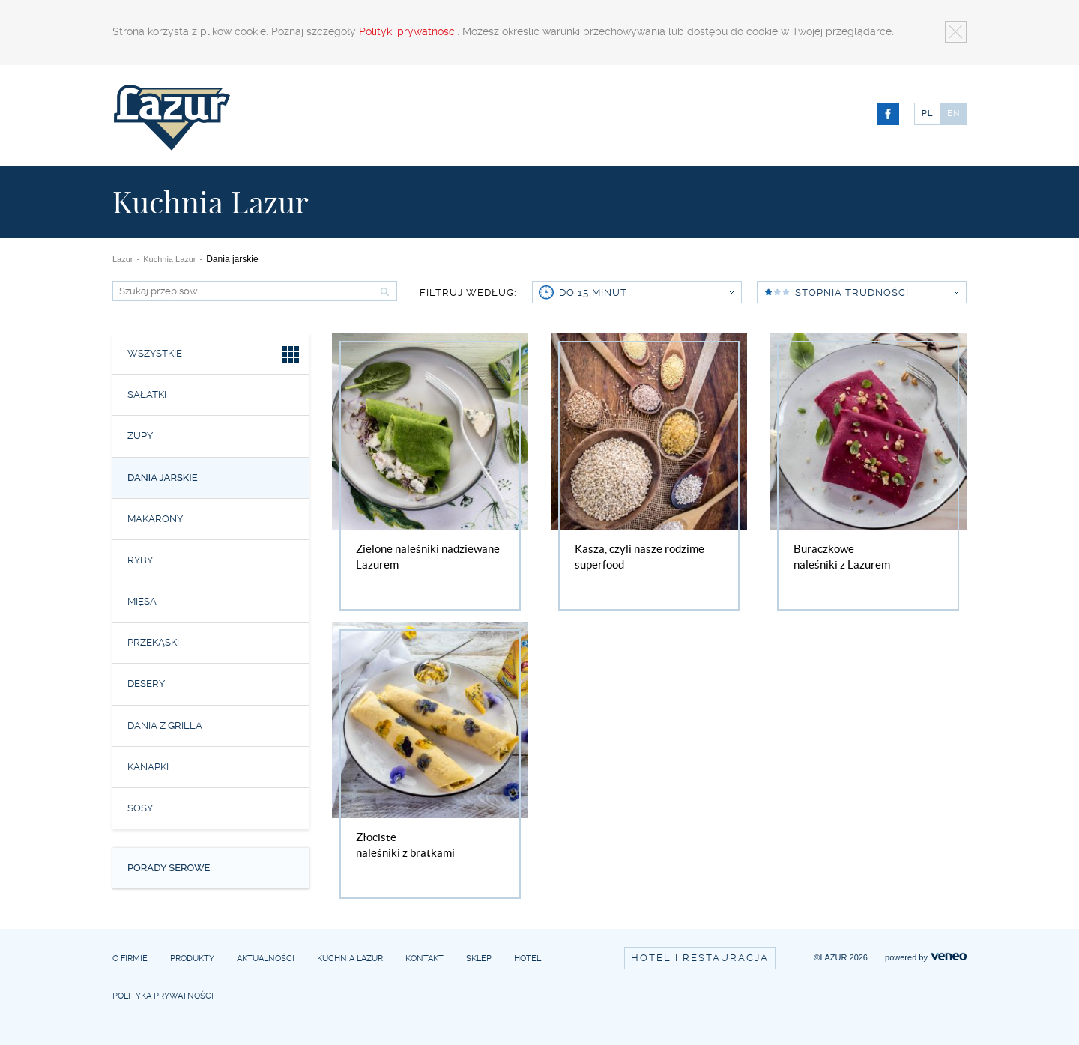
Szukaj (383, 291)
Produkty (192, 958)
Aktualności (265, 958)
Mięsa (142, 601)
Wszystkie (214, 356)
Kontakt (424, 958)
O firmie (130, 958)
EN (954, 113)
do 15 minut (646, 292)
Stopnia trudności (877, 292)
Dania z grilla (164, 725)
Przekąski (153, 642)
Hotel (527, 958)
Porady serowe (168, 867)
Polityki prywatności (408, 31)
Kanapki (148, 766)
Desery (146, 683)
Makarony (155, 518)
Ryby (140, 560)
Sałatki (146, 394)
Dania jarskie (162, 477)
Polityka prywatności (163, 996)
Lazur (122, 259)
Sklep (479, 958)
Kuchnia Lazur (169, 259)
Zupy (140, 435)
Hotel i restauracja (700, 957)
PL (927, 113)
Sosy (140, 808)
